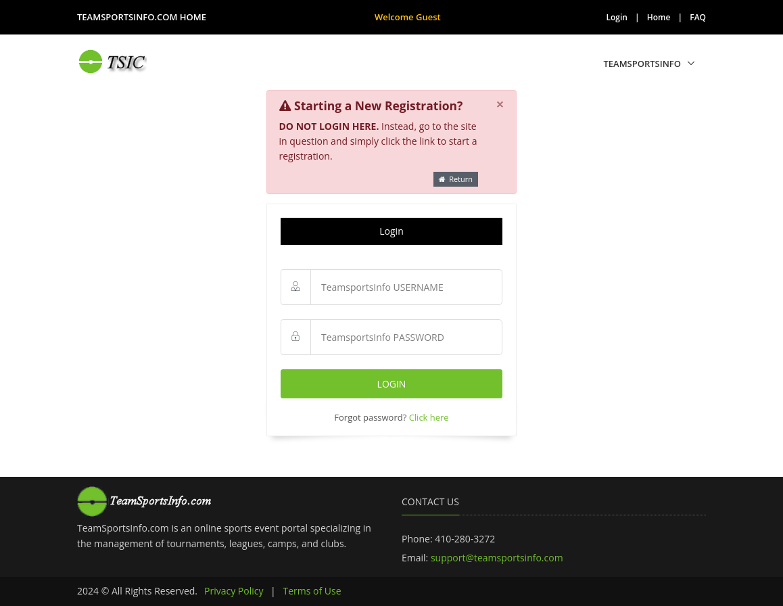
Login (617, 17)
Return (456, 179)
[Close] (500, 105)
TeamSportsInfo (642, 63)
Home (659, 17)
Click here (429, 417)
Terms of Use (312, 590)
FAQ (698, 17)
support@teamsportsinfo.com (497, 557)
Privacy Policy (233, 590)
